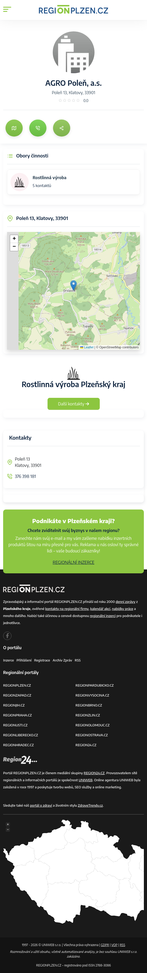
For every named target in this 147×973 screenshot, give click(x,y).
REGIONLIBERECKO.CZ (20, 735)
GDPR (105, 945)
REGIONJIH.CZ (14, 705)
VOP (114, 945)
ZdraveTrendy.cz (90, 805)
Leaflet (86, 347)
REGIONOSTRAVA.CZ (91, 735)
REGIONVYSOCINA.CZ (92, 695)
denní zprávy (125, 601)
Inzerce (8, 660)
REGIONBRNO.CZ (88, 705)
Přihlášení (24, 660)
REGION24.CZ (85, 745)
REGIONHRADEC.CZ (18, 745)
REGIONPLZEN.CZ (17, 685)
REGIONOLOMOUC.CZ (92, 725)
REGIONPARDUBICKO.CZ (94, 685)
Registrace (42, 660)
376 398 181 (25, 476)
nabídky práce (122, 609)
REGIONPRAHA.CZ (17, 715)
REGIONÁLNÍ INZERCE (74, 562)
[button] (73, 285)
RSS (78, 660)
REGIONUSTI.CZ (15, 725)
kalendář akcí (100, 609)
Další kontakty (73, 403)
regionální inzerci (103, 616)
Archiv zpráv (62, 660)
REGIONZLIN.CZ (87, 715)
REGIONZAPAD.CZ (17, 695)
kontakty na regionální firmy (67, 609)
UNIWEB (85, 780)
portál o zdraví (41, 805)
